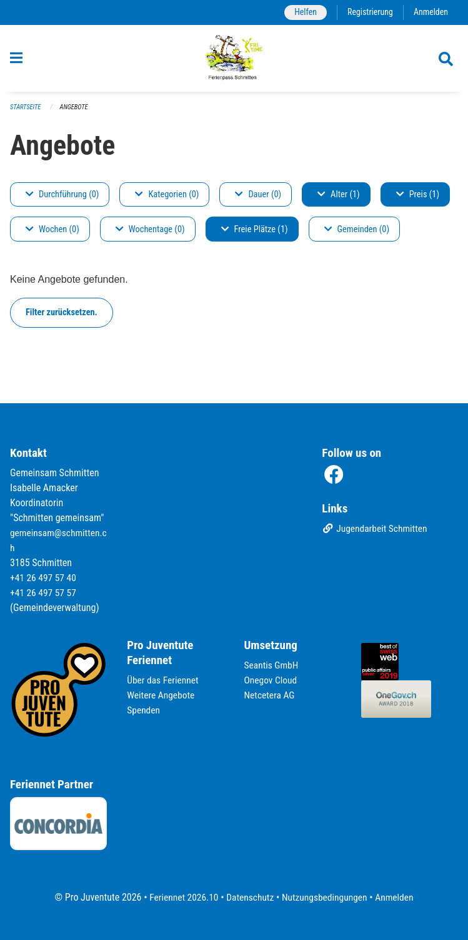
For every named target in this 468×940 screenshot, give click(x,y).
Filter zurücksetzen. (61, 318)
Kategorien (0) (167, 200)
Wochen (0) (52, 235)
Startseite (26, 113)
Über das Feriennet (164, 681)
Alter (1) (338, 200)
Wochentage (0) (150, 235)
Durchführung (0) (62, 200)
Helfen (302, 12)
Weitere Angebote (162, 696)
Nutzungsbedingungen (326, 897)
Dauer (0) (258, 200)
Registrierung (368, 12)
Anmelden (430, 12)
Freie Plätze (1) (254, 235)
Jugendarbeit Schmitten (376, 530)
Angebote (76, 113)
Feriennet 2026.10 (180, 897)
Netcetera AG (270, 696)
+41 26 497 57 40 (44, 578)
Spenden (144, 711)
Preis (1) (417, 200)
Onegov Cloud (271, 681)
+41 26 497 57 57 (44, 593)
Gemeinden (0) (356, 235)
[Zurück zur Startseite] (234, 61)
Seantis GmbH (272, 666)
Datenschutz (249, 897)
